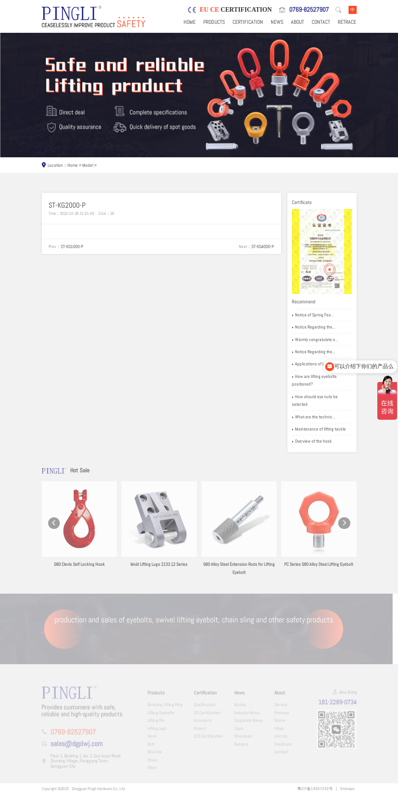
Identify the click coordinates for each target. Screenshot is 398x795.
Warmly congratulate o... (315, 340)
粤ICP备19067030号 (315, 788)
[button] (54, 529)
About (297, 22)
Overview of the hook (312, 441)
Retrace (347, 22)
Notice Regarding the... (313, 327)
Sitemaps (347, 788)
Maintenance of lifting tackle (319, 429)
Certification (248, 22)
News (277, 22)
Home (189, 22)
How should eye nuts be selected (315, 401)
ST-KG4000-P (262, 246)
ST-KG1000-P (72, 246)
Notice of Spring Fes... (313, 315)
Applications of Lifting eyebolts (320, 364)
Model (87, 165)
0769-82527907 (309, 9)
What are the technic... (313, 417)
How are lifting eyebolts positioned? (314, 380)
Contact (321, 22)
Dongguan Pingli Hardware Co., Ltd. (98, 788)
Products (214, 22)
